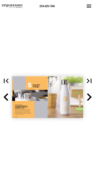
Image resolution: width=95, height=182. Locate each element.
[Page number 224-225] (47, 6)
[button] (6, 97)
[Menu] (89, 6)
